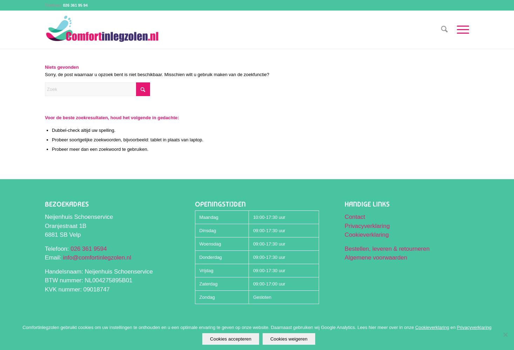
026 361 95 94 (75, 5)
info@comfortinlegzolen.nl (97, 257)
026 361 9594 (88, 248)
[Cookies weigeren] (505, 334)
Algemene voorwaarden (376, 257)
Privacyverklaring (367, 226)
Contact (355, 217)
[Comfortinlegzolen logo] (102, 29)
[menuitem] (444, 29)
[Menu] (460, 29)
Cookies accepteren (230, 339)
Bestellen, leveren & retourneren (387, 248)
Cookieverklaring (367, 234)
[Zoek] (444, 29)
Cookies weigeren (288, 339)
